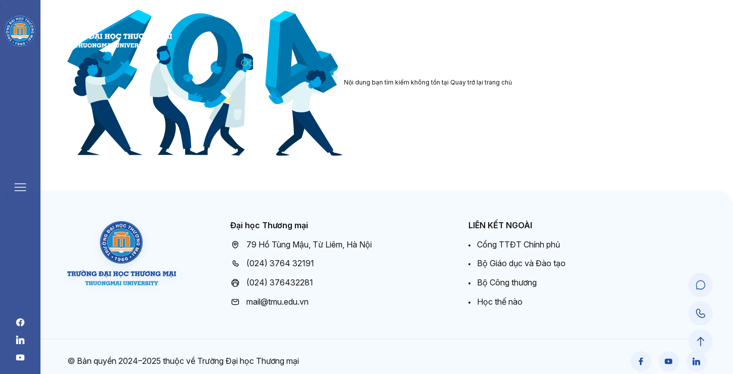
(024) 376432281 (271, 282)
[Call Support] (700, 313)
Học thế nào (500, 302)
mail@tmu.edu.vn (269, 302)
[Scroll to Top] (700, 341)
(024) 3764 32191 (272, 263)
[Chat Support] (700, 285)
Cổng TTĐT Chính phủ (518, 244)
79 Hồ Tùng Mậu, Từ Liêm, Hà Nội (301, 245)
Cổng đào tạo (680, 40)
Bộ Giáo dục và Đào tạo (521, 263)
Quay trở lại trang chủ (481, 82)
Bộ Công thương (507, 282)
